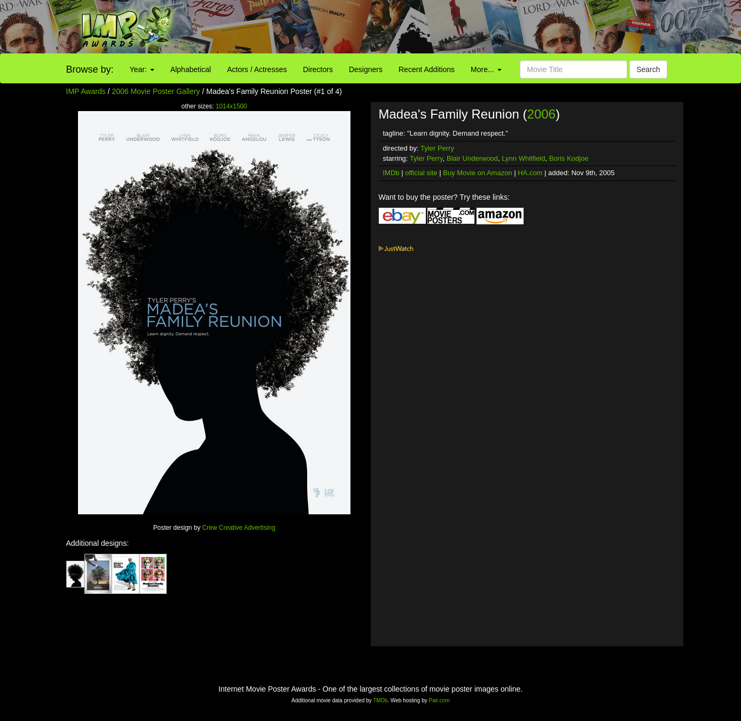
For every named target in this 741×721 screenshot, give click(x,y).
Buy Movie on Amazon (477, 173)
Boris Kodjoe (569, 158)
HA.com (530, 173)
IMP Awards (86, 91)
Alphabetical (190, 69)
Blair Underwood (472, 158)
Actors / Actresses (257, 69)
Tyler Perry (437, 148)
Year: (142, 69)
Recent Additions (427, 69)
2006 (541, 114)
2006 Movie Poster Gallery (156, 91)
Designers (366, 69)
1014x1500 (231, 106)
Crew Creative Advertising (239, 527)
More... (486, 69)
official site (421, 173)
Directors (318, 69)
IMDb (391, 173)
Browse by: (90, 69)
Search (648, 69)
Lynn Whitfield (523, 158)
